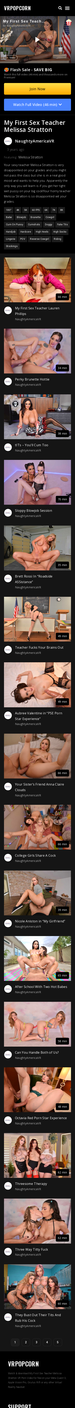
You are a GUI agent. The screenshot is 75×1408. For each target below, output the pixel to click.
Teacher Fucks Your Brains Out (39, 647)
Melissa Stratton (30, 157)
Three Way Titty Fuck (31, 1249)
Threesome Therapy (31, 1183)
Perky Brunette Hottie (32, 379)
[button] (60, 8)
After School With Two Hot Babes (41, 986)
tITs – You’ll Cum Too (31, 445)
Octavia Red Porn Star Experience (41, 1118)
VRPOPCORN (17, 8)
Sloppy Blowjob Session (33, 510)
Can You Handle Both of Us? (37, 1052)
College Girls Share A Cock (35, 855)
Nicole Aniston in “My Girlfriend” (40, 921)
